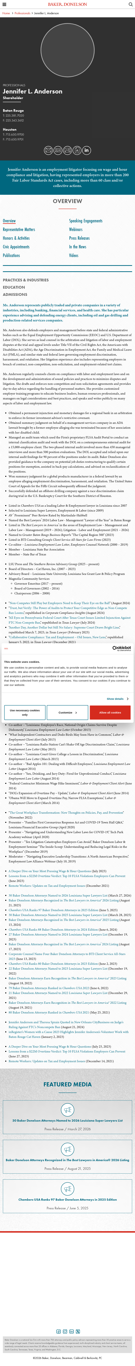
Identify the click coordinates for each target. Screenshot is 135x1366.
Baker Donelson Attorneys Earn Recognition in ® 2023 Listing (67, 978)
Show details (115, 698)
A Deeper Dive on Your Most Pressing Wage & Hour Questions (50, 871)
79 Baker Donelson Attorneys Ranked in (49, 988)
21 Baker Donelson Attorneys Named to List (58, 993)
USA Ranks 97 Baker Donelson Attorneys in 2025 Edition (53, 910)
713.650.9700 (15, 134)
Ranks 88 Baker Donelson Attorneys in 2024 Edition (53, 929)
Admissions (15, 294)
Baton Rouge (13, 110)
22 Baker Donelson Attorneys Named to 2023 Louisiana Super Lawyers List (58, 968)
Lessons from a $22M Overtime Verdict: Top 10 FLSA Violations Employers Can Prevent (67, 876)
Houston (9, 129)
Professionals (22, 13)
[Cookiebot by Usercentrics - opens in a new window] (115, 648)
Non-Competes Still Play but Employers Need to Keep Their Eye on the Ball (60, 603)
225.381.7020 (15, 115)
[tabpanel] (67, 357)
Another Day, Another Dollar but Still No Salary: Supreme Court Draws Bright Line (64, 627)
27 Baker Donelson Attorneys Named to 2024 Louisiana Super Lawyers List (58, 934)
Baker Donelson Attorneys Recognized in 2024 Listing (63, 944)
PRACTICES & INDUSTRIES (26, 280)
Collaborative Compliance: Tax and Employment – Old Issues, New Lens (58, 637)
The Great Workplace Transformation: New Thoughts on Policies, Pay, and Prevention (66, 812)
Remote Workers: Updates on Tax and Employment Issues (47, 886)
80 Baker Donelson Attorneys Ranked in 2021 (49, 1012)
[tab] (10, 220)
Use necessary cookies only (25, 712)
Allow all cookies (110, 712)
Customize (68, 712)
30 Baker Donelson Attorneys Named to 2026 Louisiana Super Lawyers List (58, 895)
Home (6, 13)
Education (14, 287)
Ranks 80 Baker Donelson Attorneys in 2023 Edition (53, 964)
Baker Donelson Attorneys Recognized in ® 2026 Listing (64, 900)
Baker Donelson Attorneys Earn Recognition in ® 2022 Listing (67, 1002)
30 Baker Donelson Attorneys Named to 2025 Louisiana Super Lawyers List (58, 915)
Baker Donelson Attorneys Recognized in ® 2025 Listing (64, 920)
